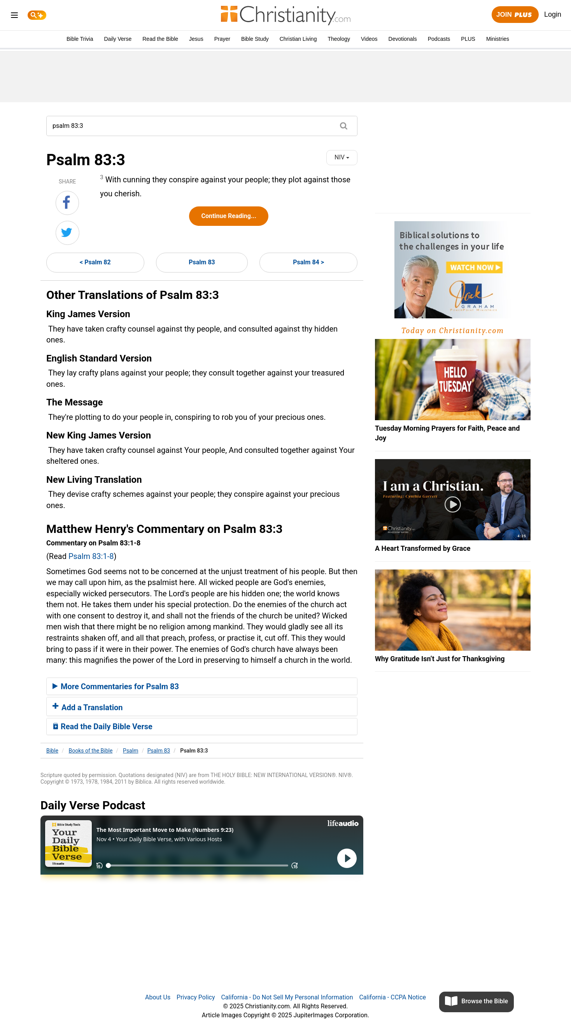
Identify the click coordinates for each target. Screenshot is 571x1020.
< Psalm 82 (95, 262)
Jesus (196, 39)
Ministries (497, 39)
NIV (342, 157)
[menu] (14, 16)
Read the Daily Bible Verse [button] (102, 726)
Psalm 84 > (308, 262)
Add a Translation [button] (88, 707)
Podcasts (439, 39)
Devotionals (403, 39)
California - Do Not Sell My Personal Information (287, 997)
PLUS (468, 39)
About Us (157, 997)
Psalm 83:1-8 (91, 556)
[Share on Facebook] (67, 203)
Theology (339, 39)
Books (91, 751)
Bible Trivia (80, 39)
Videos (369, 39)
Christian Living (298, 39)
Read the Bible (160, 39)
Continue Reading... (228, 216)
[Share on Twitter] (67, 233)
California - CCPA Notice (392, 997)
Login (552, 14)
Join (515, 15)
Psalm (130, 751)
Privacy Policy (196, 997)
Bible (52, 751)
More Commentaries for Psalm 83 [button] (116, 686)
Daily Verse (117, 39)
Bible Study (255, 39)
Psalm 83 (202, 262)
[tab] (202, 686)
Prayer (222, 39)
